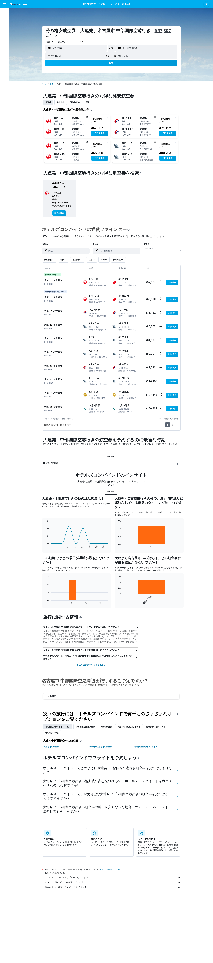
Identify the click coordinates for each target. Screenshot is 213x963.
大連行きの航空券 (51, 747)
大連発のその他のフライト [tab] (129, 727)
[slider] (181, 251)
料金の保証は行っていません (110, 870)
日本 (51, 84)
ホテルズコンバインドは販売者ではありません (113, 877)
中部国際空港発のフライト (145, 747)
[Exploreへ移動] (4, 35)
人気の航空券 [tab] (106, 727)
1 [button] (167, 425)
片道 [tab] (87, 102)
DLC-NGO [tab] (111, 456)
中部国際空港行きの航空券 (100, 747)
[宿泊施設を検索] (4, 18)
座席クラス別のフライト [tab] (156, 727)
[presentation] (56, 36)
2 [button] (172, 425)
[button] (5, 4)
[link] (59, 213)
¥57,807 (163, 30)
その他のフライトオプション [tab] (57, 727)
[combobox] (49, 41)
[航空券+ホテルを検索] (4, 29)
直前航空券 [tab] (75, 102)
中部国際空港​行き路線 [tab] (85, 727)
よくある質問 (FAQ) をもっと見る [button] (90, 665)
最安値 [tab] (48, 102)
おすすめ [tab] (60, 102)
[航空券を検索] (4, 12)
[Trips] (4, 43)
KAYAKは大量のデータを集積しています (113, 882)
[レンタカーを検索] (4, 24)
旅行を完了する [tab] (52, 733)
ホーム (44, 84)
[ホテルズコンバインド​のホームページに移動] (18, 4)
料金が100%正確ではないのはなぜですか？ (113, 887)
